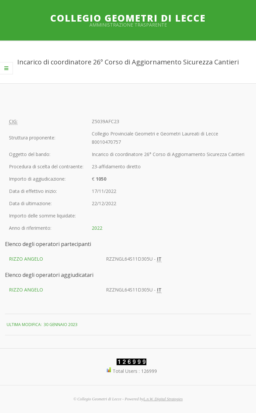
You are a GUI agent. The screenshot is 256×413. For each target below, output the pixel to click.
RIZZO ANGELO (26, 259)
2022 (97, 228)
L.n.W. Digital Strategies (163, 399)
